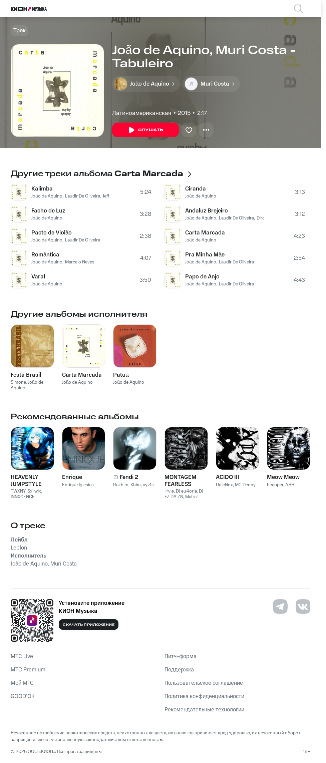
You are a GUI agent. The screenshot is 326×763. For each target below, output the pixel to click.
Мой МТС (22, 683)
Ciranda (195, 189)
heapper (275, 485)
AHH (289, 485)
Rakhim (120, 485)
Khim (135, 485)
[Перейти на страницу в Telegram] (280, 606)
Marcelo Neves (79, 262)
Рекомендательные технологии (204, 710)
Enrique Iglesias (78, 485)
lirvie (169, 491)
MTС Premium (28, 670)
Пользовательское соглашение (204, 683)
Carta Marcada (205, 233)
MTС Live (22, 656)
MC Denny (245, 485)
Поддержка (179, 670)
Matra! (191, 497)
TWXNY (18, 491)
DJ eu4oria (186, 491)
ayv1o (148, 485)
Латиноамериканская (141, 113)
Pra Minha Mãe (205, 255)
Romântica (45, 255)
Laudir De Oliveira (82, 196)
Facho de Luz (48, 211)
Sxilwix (34, 491)
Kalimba (42, 189)
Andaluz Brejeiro (206, 211)
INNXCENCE (23, 497)
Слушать (145, 130)
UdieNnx (224, 485)
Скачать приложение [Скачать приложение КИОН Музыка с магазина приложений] (88, 624)
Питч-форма (181, 656)
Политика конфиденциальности (204, 696)
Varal (38, 277)
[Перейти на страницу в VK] (303, 606)
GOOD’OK (23, 696)
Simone (18, 382)
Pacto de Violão (51, 233)
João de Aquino (46, 196)
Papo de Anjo (202, 277)
